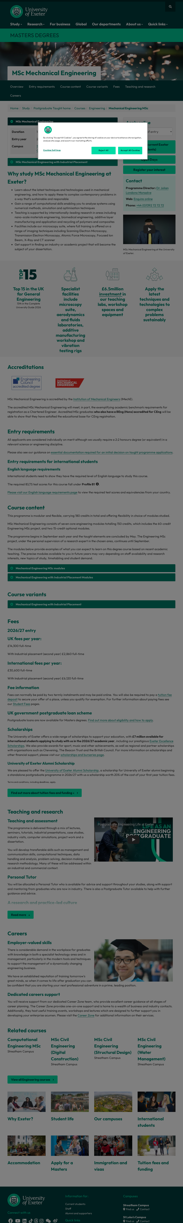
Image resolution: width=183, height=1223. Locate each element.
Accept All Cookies (130, 150)
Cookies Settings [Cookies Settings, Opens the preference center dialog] (52, 150)
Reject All (103, 150)
